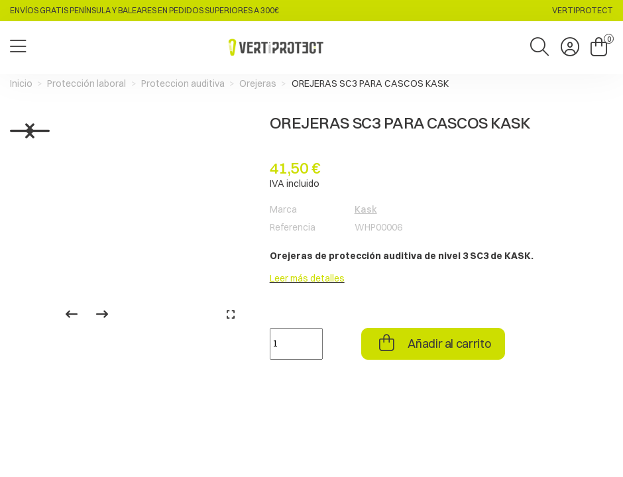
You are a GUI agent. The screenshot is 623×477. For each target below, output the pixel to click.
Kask (366, 209)
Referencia (292, 227)
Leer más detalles (307, 278)
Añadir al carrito (448, 343)
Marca (283, 209)
